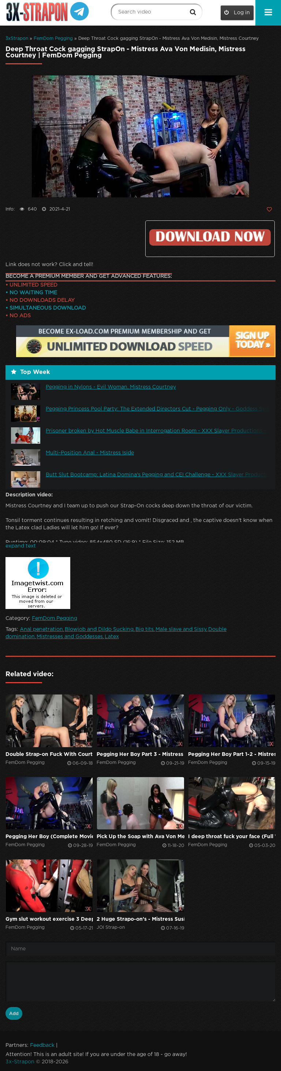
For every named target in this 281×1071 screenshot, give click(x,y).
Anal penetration (41, 629)
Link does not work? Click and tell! (49, 264)
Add (14, 1013)
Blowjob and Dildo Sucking (99, 629)
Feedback (42, 1045)
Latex (112, 637)
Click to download (210, 237)
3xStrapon (16, 39)
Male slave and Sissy (181, 629)
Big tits (144, 629)
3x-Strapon (19, 1062)
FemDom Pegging (53, 39)
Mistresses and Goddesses (70, 637)
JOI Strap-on (111, 928)
